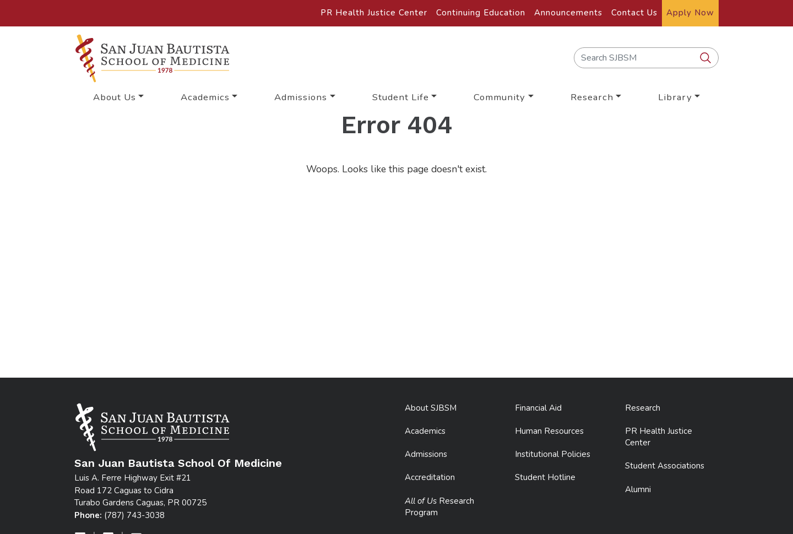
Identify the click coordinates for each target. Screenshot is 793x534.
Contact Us (634, 12)
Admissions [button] (300, 97)
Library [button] (675, 97)
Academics (425, 431)
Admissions (426, 454)
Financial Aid (538, 407)
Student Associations (664, 465)
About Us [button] (114, 97)
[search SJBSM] (707, 58)
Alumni (638, 489)
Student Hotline (545, 477)
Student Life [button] (400, 97)
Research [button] (592, 97)
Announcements (568, 12)
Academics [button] (205, 97)
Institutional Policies (552, 454)
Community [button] (499, 97)
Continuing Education (480, 12)
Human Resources (549, 431)
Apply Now (690, 12)
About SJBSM (431, 407)
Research (642, 407)
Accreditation (430, 477)
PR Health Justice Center (374, 12)
